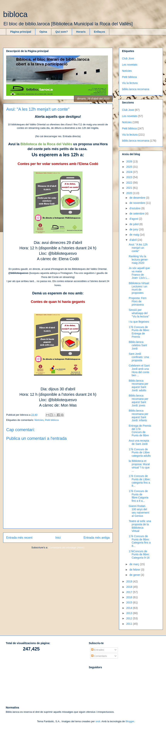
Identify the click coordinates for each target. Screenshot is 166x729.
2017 (129, 592)
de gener (135, 574)
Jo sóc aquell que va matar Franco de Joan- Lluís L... (139, 273)
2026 (129, 161)
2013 (129, 613)
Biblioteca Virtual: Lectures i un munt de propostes (139, 288)
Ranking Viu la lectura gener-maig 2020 (138, 259)
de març (134, 564)
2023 (129, 177)
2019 (129, 581)
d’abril (133, 239)
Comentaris (99, 656)
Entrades (97, 649)
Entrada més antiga (97, 537)
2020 (129, 193)
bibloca (15, 14)
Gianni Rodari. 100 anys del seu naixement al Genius (139, 510)
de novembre (137, 202)
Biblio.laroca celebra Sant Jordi (138, 345)
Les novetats (129, 64)
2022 (129, 182)
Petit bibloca (52, 420)
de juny (134, 229)
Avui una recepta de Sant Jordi (139, 442)
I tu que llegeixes (139, 321)
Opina (43, 31)
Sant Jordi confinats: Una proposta (139, 357)
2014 (129, 607)
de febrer (135, 569)
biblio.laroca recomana (135, 89)
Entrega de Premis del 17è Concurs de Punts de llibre (140, 430)
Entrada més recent (19, 537)
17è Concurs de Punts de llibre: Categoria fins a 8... (140, 541)
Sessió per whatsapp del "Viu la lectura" (139, 313)
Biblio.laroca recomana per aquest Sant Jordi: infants (138, 415)
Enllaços (99, 31)
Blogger (130, 721)
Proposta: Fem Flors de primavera (138, 301)
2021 (129, 187)
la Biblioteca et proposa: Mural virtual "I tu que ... (139, 465)
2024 (129, 171)
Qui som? (61, 31)
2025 (129, 166)
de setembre (137, 213)
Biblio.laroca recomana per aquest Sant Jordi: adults (138, 385)
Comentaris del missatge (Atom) (67, 547)
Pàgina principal (20, 31)
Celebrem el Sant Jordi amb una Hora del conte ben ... (139, 370)
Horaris (81, 31)
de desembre (137, 197)
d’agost (134, 218)
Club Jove (128, 58)
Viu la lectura (130, 83)
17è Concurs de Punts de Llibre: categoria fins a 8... (139, 480)
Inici (58, 537)
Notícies (39, 420)
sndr (97, 721)
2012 (129, 618)
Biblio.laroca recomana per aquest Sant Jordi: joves (138, 400)
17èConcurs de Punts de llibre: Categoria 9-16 (139, 554)
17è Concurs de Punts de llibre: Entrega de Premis (139, 332)
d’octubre (135, 208)
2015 (129, 602)
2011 (129, 623)
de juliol (134, 224)
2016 (129, 597)
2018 (129, 586)
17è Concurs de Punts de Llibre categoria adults (140, 452)
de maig (134, 234)
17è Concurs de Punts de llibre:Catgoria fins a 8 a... (138, 496)
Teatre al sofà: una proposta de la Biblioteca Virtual (140, 526)
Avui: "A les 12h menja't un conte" (138, 248)
